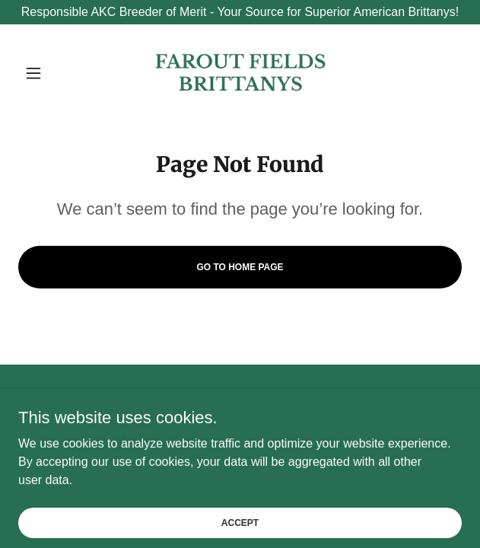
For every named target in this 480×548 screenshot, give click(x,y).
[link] (240, 73)
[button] (51, 73)
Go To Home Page (239, 267)
